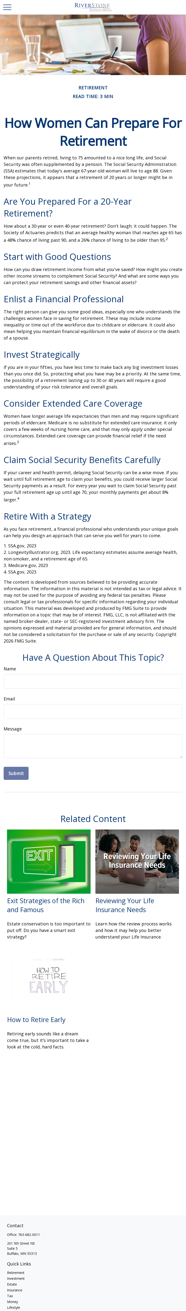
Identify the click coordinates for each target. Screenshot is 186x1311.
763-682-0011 (29, 1234)
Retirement (15, 1272)
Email (9, 699)
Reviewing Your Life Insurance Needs (124, 905)
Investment (16, 1278)
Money (12, 1301)
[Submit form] (16, 773)
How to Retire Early (36, 1019)
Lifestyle (13, 1307)
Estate (12, 1284)
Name (10, 669)
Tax (10, 1296)
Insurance (14, 1290)
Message (13, 729)
